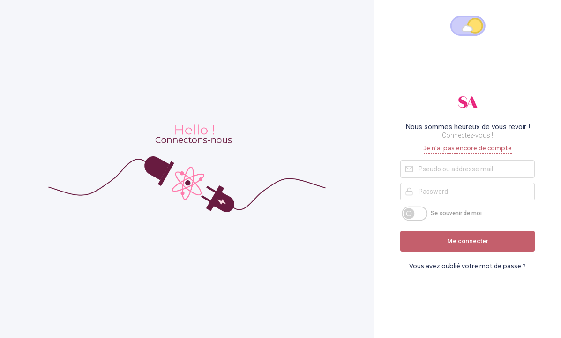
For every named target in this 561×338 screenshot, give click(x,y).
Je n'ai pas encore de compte (468, 148)
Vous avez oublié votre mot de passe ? (467, 265)
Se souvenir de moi (456, 212)
